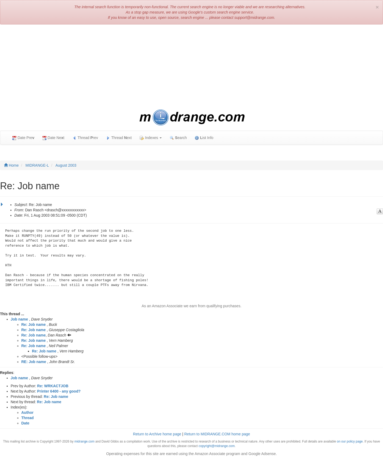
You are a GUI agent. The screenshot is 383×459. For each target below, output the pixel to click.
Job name (19, 319)
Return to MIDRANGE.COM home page (217, 434)
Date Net (53, 138)
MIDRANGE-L (37, 165)
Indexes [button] (151, 138)
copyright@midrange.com (217, 446)
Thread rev (85, 138)
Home (11, 165)
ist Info (204, 138)
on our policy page (350, 441)
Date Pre (23, 138)
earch (178, 138)
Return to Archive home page (157, 434)
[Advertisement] (191, 67)
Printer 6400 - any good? (59, 391)
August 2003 (66, 165)
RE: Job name (33, 362)
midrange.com (84, 441)
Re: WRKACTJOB (52, 386)
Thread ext (119, 138)
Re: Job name (33, 324)
